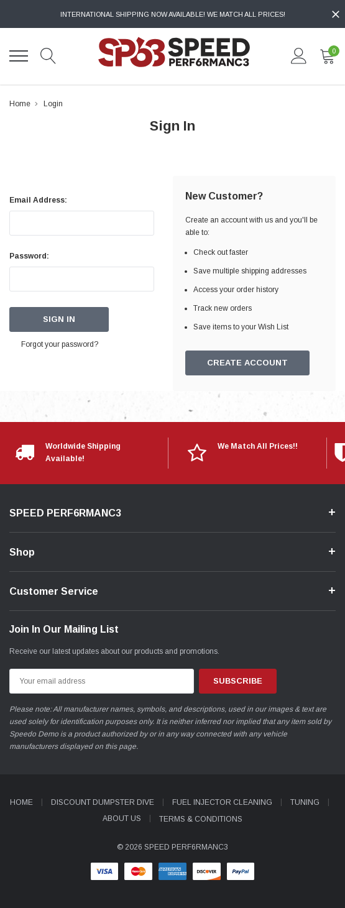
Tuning (305, 802)
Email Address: (38, 200)
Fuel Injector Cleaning (222, 802)
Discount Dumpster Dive (102, 802)
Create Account (247, 363)
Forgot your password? (60, 344)
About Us (122, 818)
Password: (29, 256)
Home (19, 103)
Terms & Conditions (200, 818)
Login (53, 103)
